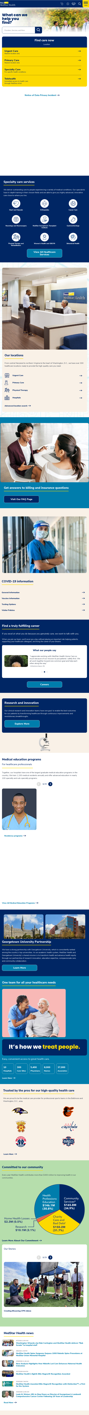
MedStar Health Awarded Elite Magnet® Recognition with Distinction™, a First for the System (50, 1308)
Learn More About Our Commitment (20, 1164)
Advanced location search (16, 329)
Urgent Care (17, 299)
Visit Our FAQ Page (21, 422)
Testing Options (9, 528)
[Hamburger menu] (86, 3)
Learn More (19, 891)
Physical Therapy (20, 313)
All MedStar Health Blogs (15, 1402)
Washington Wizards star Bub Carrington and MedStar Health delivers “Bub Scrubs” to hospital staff (49, 1267)
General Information (11, 516)
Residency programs (13, 759)
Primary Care (18, 306)
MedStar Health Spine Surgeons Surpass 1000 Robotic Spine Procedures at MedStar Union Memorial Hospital (49, 1278)
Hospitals (16, 321)
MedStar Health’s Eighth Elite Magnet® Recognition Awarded (43, 1297)
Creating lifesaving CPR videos (17, 1234)
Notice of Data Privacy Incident (40, 95)
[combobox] (21, 30)
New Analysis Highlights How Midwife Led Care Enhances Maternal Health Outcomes (49, 1288)
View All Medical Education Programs (18, 826)
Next (50, 707)
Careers (44, 608)
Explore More (22, 647)
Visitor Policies (8, 534)
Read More (8, 1326)
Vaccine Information (11, 522)
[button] (62, 3)
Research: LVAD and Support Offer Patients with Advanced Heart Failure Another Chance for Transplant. (44, 1377)
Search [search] (38, 30)
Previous (39, 707)
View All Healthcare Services (45, 177)
